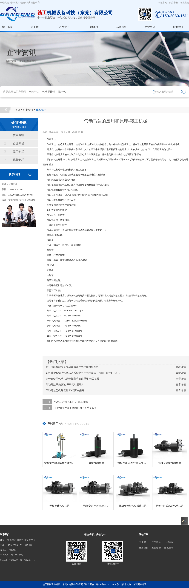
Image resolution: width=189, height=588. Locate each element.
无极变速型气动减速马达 (133, 505)
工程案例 (93, 27)
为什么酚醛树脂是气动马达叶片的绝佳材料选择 (72, 367)
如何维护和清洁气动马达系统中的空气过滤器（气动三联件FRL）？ (83, 373)
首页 (17, 109)
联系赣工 (178, 27)
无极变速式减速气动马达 (169, 505)
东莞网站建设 (139, 584)
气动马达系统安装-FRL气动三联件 (65, 384)
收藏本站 (162, 2)
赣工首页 (7, 27)
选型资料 (121, 27)
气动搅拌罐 (48, 91)
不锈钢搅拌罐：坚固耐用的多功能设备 (75, 407)
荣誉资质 (143, 548)
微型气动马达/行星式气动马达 (134, 463)
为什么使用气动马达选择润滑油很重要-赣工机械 (72, 378)
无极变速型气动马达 (169, 463)
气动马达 (34, 91)
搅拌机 (62, 91)
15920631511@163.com (20, 194)
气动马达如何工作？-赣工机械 (71, 402)
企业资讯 (150, 27)
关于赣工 (36, 27)
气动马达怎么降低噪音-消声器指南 (65, 390)
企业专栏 (18, 143)
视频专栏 (18, 159)
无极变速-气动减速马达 (96, 505)
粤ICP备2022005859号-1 (108, 584)
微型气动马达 (96, 463)
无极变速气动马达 (59, 505)
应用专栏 (18, 151)
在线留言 (184, 2)
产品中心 (173, 2)
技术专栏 (41, 109)
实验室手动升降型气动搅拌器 (60, 463)
